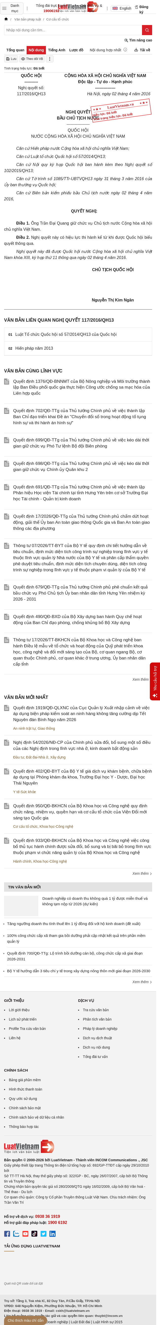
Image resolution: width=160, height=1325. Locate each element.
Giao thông (46, 728)
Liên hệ (15, 1038)
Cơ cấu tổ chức (25, 826)
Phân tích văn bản (97, 1019)
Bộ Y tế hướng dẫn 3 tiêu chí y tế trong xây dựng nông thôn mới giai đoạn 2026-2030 (78, 971)
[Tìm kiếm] (147, 30)
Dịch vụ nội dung (96, 1047)
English (121, 8)
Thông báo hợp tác (24, 1127)
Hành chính (22, 861)
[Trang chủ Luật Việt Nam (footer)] (78, 1146)
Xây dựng (57, 757)
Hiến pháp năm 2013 (34, 348)
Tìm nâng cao (138, 40)
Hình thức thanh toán (25, 1089)
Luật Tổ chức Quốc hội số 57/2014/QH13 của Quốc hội (66, 334)
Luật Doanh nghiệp (53, 1322)
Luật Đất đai (80, 1322)
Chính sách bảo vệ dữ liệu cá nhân (36, 1117)
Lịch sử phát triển (23, 1019)
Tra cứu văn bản (96, 1010)
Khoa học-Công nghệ (56, 826)
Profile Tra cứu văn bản (27, 1029)
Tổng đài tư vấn (95, 1057)
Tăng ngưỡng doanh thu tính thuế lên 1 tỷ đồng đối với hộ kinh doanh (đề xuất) (73, 923)
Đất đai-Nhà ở (37, 757)
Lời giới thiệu (19, 1010)
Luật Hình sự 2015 (107, 1322)
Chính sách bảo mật (25, 1108)
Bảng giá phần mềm (25, 1080)
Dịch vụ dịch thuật (97, 1038)
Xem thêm (142, 679)
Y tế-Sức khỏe (24, 792)
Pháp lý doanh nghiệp (100, 1029)
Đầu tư (18, 757)
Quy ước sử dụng (23, 1099)
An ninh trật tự (24, 728)
